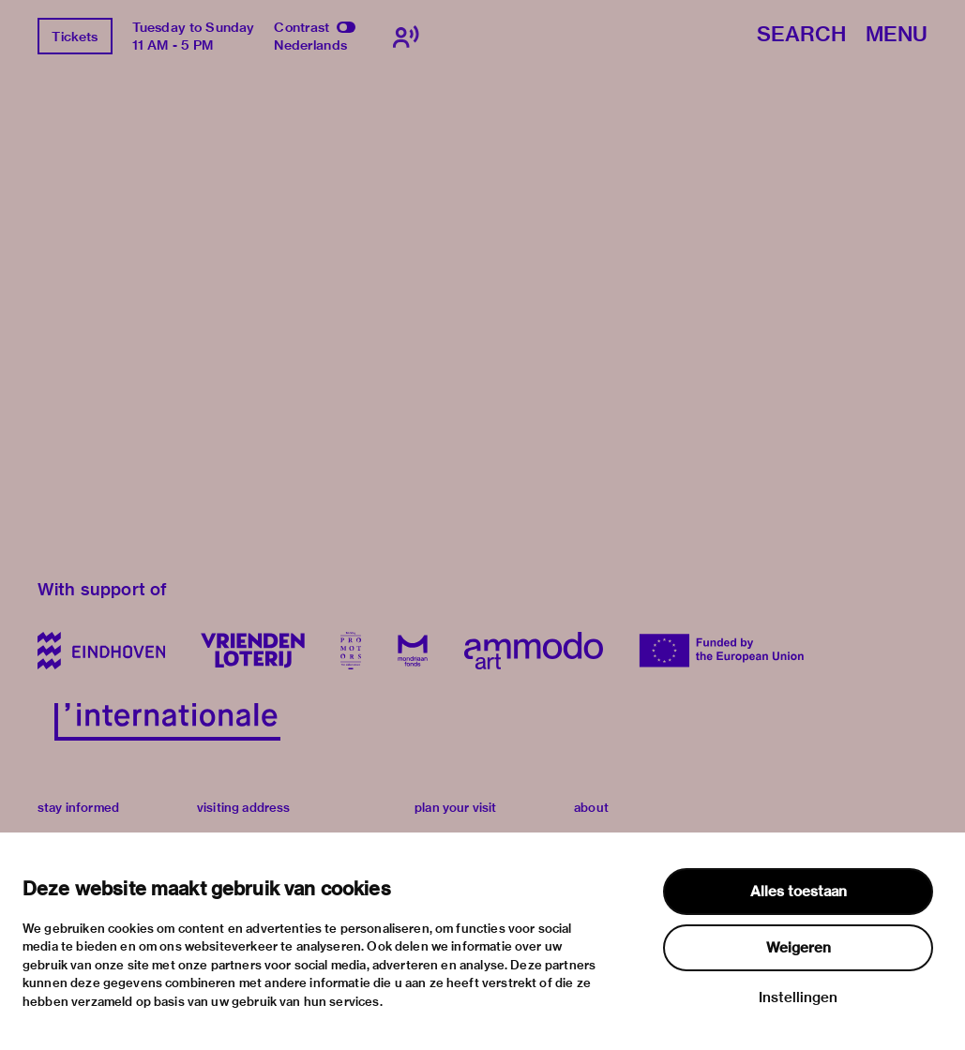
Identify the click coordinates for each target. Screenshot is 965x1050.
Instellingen (798, 997)
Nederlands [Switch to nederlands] (310, 45)
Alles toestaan (798, 891)
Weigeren (798, 947)
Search (801, 35)
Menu (896, 35)
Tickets (75, 36)
